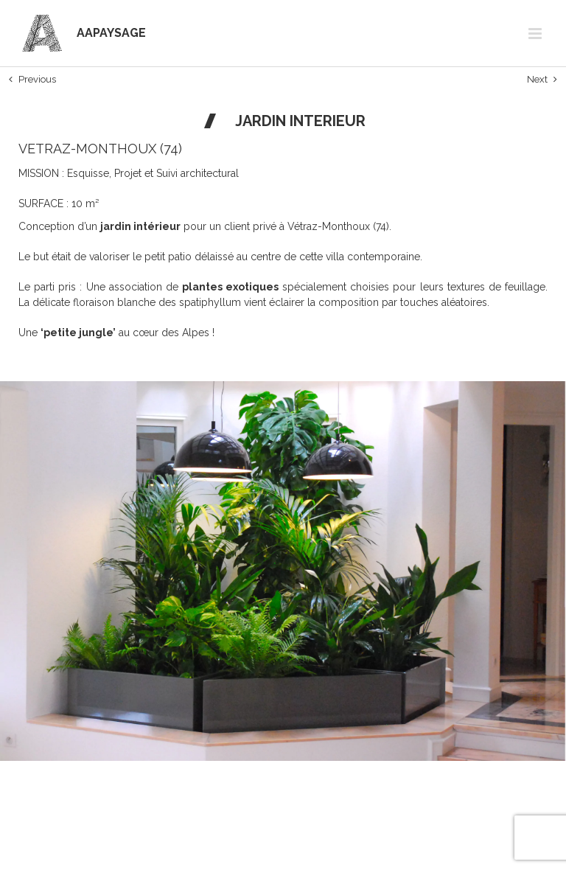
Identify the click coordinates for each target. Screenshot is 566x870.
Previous (37, 79)
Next (537, 79)
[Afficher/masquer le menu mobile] (536, 33)
